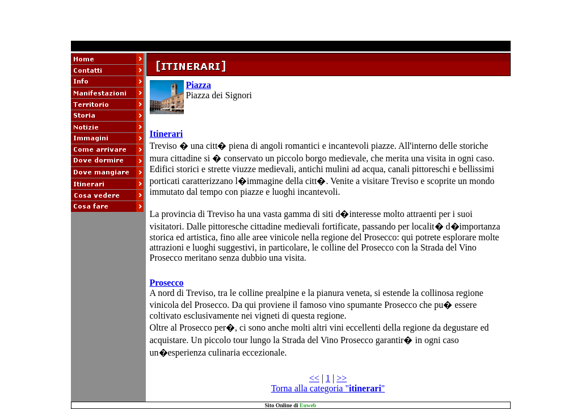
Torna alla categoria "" (328, 388)
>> (341, 378)
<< (314, 378)
